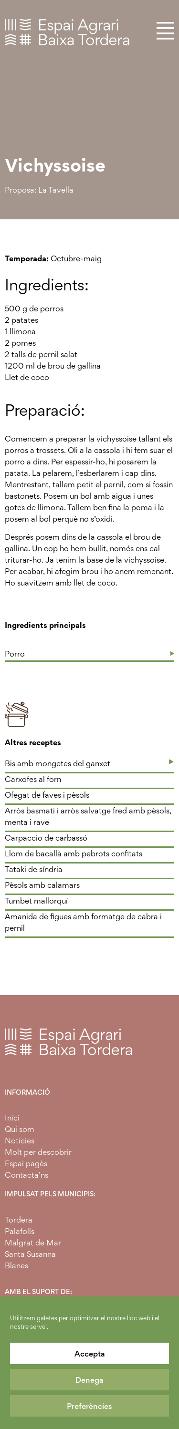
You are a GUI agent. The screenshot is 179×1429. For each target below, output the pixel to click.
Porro (15, 653)
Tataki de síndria (34, 869)
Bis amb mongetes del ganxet (57, 763)
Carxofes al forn (33, 779)
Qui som (19, 1129)
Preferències (89, 1406)
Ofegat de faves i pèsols (47, 795)
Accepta (89, 1353)
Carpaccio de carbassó (46, 838)
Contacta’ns (26, 1175)
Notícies (19, 1140)
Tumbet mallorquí (36, 900)
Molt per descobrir (38, 1152)
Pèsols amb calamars (42, 885)
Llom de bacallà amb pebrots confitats (73, 853)
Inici (12, 1117)
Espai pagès (26, 1163)
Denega (89, 1380)
